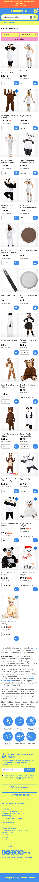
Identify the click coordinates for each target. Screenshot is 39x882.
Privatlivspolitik (8, 832)
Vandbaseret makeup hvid (28, 296)
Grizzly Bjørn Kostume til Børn (9, 435)
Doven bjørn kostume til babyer (9, 623)
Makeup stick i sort (8, 295)
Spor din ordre (19, 795)
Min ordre (5, 809)
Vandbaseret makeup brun (28, 251)
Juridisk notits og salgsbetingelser (15, 830)
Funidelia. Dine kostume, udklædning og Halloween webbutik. (19, 11)
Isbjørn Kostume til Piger (27, 117)
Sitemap (5, 837)
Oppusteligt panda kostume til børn (27, 480)
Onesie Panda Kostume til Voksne (8, 72)
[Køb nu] (16, 83)
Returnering (6, 816)
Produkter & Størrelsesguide (13, 813)
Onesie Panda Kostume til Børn (26, 435)
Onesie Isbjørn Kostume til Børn (7, 162)
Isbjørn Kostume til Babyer (27, 525)
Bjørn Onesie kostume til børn (9, 386)
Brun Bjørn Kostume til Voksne (9, 117)
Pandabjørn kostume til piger (28, 341)
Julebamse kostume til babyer (28, 574)
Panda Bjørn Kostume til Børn (9, 525)
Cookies (5, 835)
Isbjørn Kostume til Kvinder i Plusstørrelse (28, 206)
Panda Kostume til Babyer (8, 574)
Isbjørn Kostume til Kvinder (27, 72)
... (1, 22)
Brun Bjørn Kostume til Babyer (28, 386)
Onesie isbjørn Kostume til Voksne (8, 251)
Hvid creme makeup (9, 340)
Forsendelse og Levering (11, 811)
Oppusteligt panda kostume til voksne (27, 162)
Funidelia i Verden (9, 828)
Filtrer (8, 35)
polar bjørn (28, 676)
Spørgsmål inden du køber (12, 818)
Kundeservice (19, 787)
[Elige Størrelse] (4, 83)
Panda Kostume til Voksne (8, 206)
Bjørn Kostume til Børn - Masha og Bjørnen (9, 480)
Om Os (4, 839)
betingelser (20, 777)
